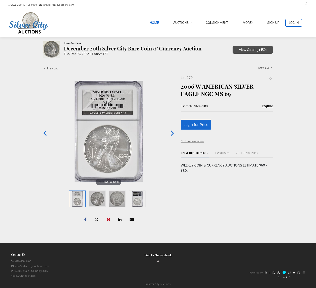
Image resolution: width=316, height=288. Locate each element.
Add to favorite (270, 78)
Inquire (267, 106)
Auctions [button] (182, 23)
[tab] (195, 154)
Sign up (273, 23)
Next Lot (265, 67)
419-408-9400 (29, 4)
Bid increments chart (192, 141)
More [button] (248, 23)
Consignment (217, 23)
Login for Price (196, 124)
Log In (294, 23)
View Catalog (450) (253, 49)
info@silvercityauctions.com (58, 4)
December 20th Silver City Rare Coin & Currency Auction (133, 48)
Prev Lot (51, 68)
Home (155, 22)
